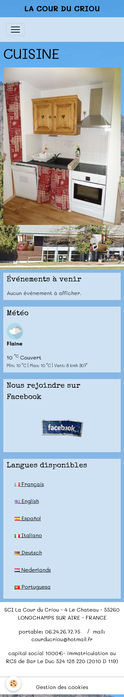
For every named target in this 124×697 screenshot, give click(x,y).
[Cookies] (13, 683)
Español (28, 518)
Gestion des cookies (62, 686)
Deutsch (28, 552)
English (27, 500)
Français (29, 483)
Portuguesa (33, 586)
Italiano (28, 535)
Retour (62, 242)
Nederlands (33, 569)
